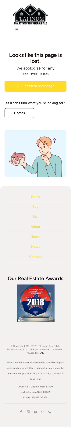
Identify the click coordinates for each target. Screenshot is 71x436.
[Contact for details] (19, 113)
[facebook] (21, 411)
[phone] (50, 411)
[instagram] (28, 411)
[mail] (42, 411)
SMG (42, 353)
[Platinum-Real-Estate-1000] (30, 5)
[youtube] (35, 411)
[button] (8, 304)
